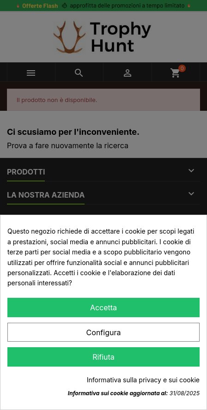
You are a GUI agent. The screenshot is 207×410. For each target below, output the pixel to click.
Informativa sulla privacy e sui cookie (143, 380)
